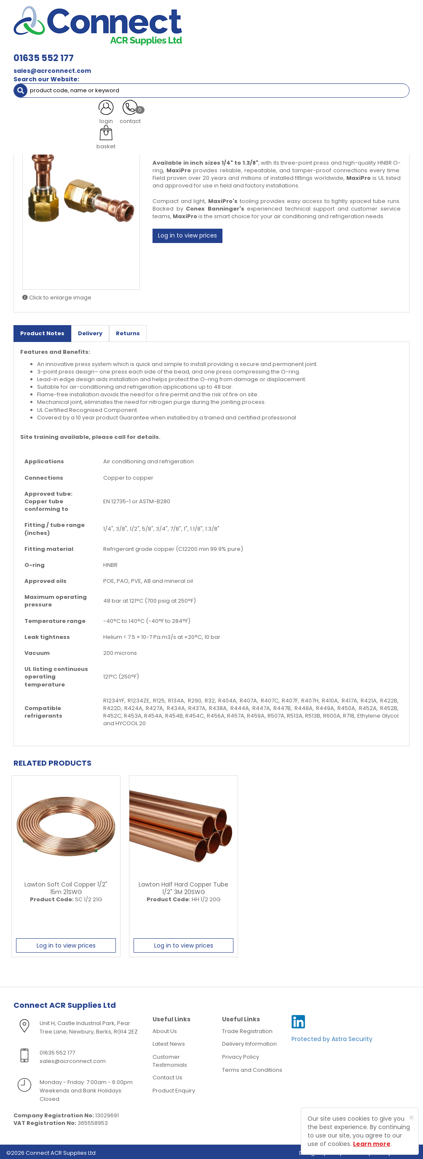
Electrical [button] (326, 45)
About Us (165, 1029)
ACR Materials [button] (41, 45)
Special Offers (74, 62)
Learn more (372, 1144)
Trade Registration (247, 1029)
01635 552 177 (125, 12)
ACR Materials (48, 79)
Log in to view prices (187, 233)
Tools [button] (364, 45)
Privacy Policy (240, 1054)
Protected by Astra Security (332, 1036)
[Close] (411, 1117)
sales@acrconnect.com (134, 25)
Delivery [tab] (90, 331)
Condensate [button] (242, 45)
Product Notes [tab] (42, 331)
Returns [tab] (128, 331)
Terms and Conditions (252, 1067)
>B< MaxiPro (93, 79)
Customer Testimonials (170, 1058)
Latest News (169, 1041)
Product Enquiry (174, 1088)
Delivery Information (249, 1041)
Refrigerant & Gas (185, 45)
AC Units (31, 62)
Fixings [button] (286, 45)
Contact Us (167, 1075)
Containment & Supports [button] (112, 45)
